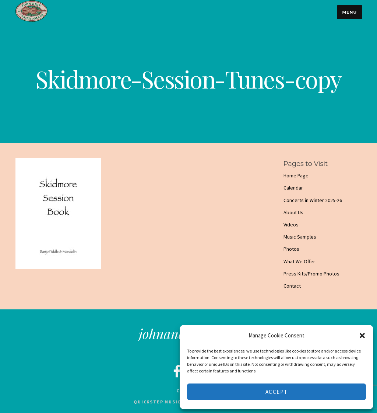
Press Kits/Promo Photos (311, 273)
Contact (292, 285)
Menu (349, 12)
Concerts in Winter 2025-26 (312, 200)
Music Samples (299, 236)
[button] (362, 335)
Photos (291, 249)
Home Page (296, 175)
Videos (291, 224)
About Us (293, 212)
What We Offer (299, 261)
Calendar (293, 187)
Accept (276, 391)
